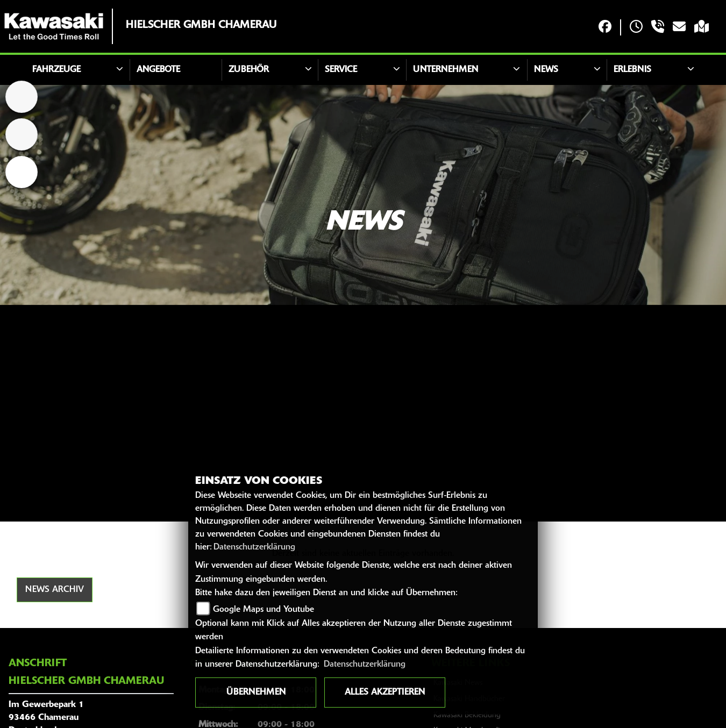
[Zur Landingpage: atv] (21, 134)
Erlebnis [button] (632, 70)
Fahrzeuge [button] (56, 70)
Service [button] (341, 70)
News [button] (546, 70)
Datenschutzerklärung (254, 547)
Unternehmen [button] (445, 70)
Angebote (158, 70)
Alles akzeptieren (385, 692)
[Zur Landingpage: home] (21, 97)
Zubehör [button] (249, 70)
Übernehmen (256, 692)
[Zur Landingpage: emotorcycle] (21, 172)
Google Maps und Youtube (263, 609)
